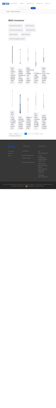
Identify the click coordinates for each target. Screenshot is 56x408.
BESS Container (15, 11)
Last (41, 133)
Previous (16, 133)
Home (8, 11)
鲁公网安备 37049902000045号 (34, 186)
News (9, 155)
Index (10, 133)
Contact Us (11, 151)
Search (33, 8)
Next (37, 133)
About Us (10, 153)
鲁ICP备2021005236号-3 (18, 186)
